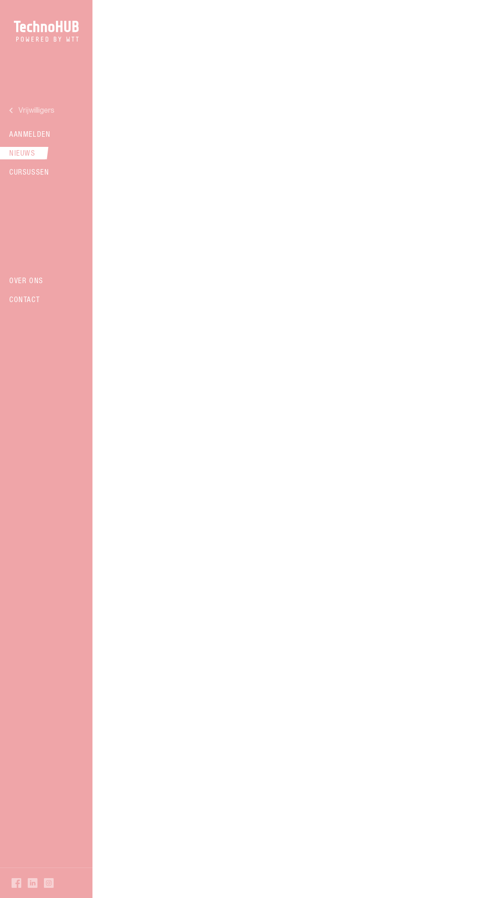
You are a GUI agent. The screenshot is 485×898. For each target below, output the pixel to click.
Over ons (26, 280)
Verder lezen (240, 222)
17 (319, 692)
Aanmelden (29, 134)
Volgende (326, 720)
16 (300, 692)
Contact (24, 299)
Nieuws (22, 153)
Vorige (153, 692)
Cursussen (29, 172)
